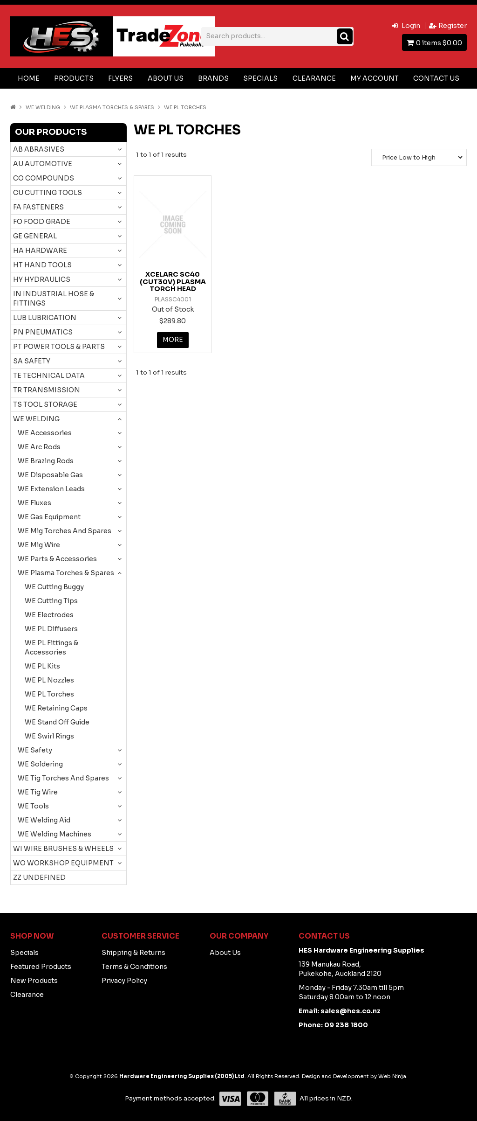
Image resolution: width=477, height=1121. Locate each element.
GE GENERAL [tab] (35, 236)
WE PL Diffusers (51, 629)
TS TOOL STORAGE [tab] (45, 404)
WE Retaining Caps (56, 708)
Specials (260, 78)
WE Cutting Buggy (54, 587)
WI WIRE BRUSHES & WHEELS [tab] (63, 848)
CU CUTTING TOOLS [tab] (47, 192)
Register (452, 25)
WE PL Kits (42, 666)
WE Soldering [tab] (40, 764)
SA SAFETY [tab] (31, 361)
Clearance (314, 78)
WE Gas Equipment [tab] (49, 517)
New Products (34, 980)
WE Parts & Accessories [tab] (57, 559)
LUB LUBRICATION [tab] (44, 317)
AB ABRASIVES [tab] (38, 149)
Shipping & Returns (133, 952)
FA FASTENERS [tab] (38, 207)
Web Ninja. (393, 1076)
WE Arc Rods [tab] (39, 447)
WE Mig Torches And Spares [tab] (64, 531)
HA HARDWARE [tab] (40, 250)
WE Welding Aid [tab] (44, 820)
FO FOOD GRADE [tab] (41, 221)
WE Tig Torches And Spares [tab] (63, 778)
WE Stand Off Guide (57, 722)
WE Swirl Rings (49, 736)
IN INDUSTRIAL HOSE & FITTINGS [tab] (53, 298)
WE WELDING (43, 107)
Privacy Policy (124, 980)
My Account (374, 78)
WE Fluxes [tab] (34, 503)
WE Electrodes (49, 615)
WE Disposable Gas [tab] (50, 475)
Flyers (120, 78)
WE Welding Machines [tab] (54, 834)
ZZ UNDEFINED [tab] (39, 877)
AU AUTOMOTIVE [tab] (42, 164)
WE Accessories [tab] (45, 433)
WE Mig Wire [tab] (39, 545)
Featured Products (40, 966)
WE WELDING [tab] (36, 419)
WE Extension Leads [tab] (51, 489)
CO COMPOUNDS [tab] (43, 178)
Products (74, 78)
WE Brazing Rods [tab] (46, 461)
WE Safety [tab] (35, 750)
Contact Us (436, 78)
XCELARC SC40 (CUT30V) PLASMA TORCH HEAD (173, 281)
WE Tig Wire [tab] (38, 792)
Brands (213, 78)
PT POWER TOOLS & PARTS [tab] (59, 346)
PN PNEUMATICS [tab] (43, 332)
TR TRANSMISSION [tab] (46, 390)
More (172, 340)
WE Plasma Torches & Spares (112, 107)
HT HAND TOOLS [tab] (42, 265)
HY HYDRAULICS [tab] (41, 279)
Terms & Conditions (134, 966)
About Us (166, 78)
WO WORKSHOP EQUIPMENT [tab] (63, 863)
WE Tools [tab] (33, 806)
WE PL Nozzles (49, 680)
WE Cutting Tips (51, 601)
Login (411, 25)
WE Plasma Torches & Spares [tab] (66, 573)
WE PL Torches (49, 694)
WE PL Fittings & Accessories (51, 647)
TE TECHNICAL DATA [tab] (49, 375)
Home (29, 78)
